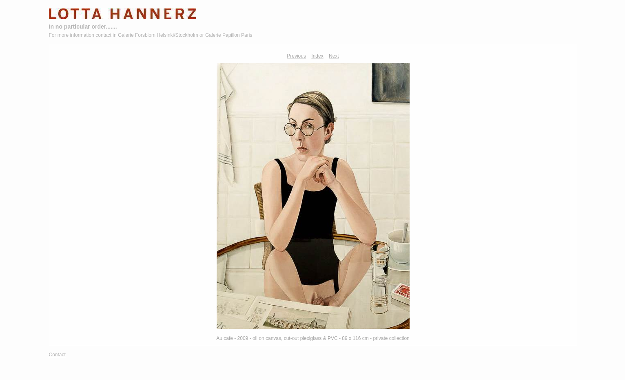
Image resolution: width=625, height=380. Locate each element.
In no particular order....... (83, 26)
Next (334, 56)
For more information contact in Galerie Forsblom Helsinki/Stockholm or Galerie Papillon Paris (151, 35)
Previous (296, 56)
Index (317, 56)
